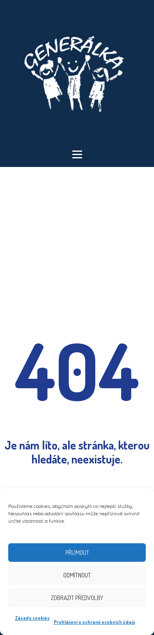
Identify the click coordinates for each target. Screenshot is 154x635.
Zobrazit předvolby (77, 598)
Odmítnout (77, 575)
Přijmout (77, 552)
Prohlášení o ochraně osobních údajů (94, 622)
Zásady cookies (32, 618)
